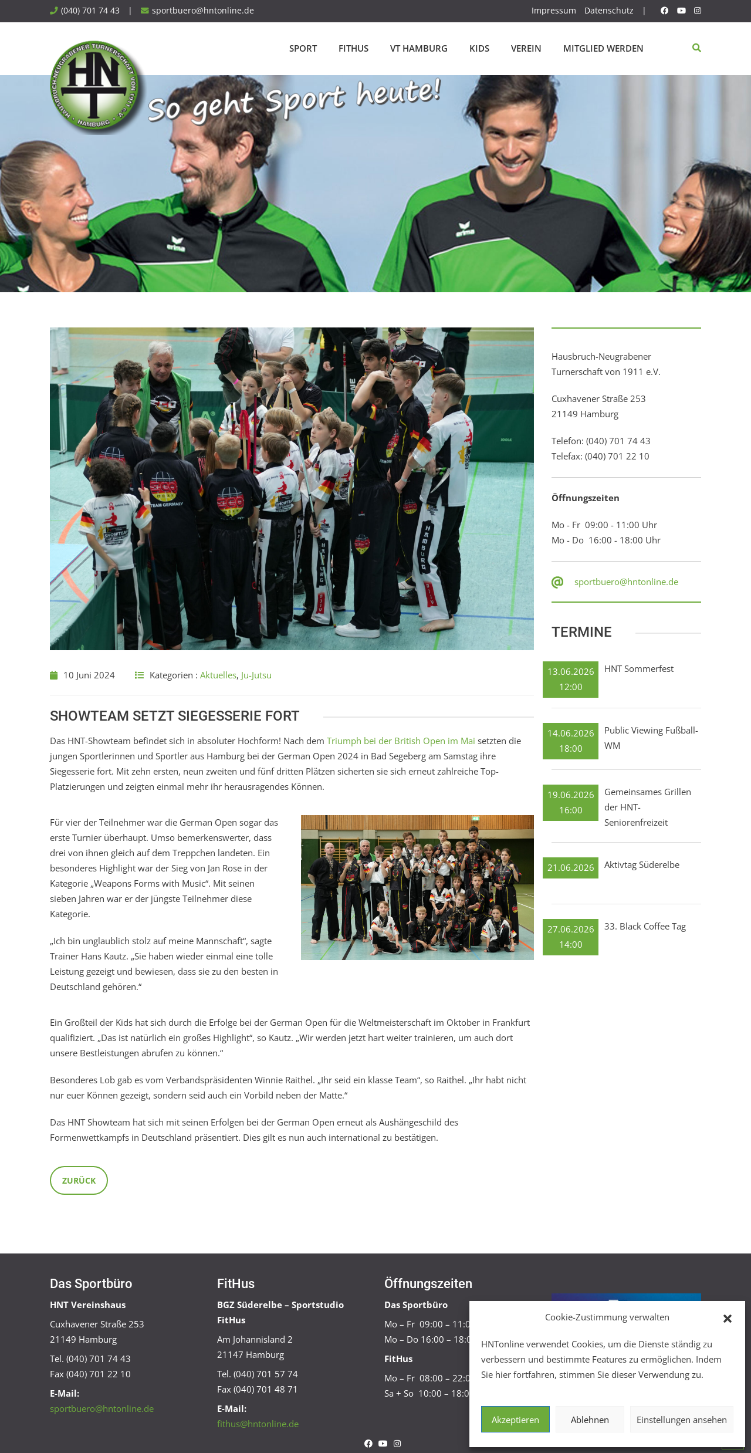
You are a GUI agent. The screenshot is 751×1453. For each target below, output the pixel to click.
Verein (526, 48)
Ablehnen (590, 1419)
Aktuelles (218, 675)
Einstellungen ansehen (682, 1419)
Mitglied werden (603, 48)
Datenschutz (609, 10)
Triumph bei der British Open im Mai (401, 740)
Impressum (554, 10)
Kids (479, 48)
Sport (303, 48)
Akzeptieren (515, 1419)
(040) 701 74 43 (90, 10)
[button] (727, 1317)
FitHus (353, 48)
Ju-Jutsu (256, 675)
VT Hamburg (419, 48)
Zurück (79, 1180)
